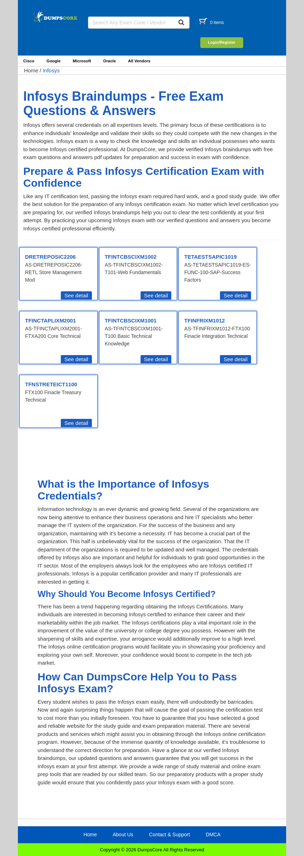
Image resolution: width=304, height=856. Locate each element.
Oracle (109, 61)
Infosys (51, 70)
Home (31, 70)
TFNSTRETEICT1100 (51, 384)
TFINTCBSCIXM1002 (131, 257)
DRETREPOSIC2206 (50, 257)
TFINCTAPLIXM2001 (50, 320)
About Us (123, 834)
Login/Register (221, 42)
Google (53, 61)
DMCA (213, 834)
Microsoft (82, 61)
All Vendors (139, 61)
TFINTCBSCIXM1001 (131, 320)
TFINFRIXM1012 (204, 320)
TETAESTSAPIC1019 (210, 257)
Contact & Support (169, 834)
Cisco (28, 61)
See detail (76, 295)
